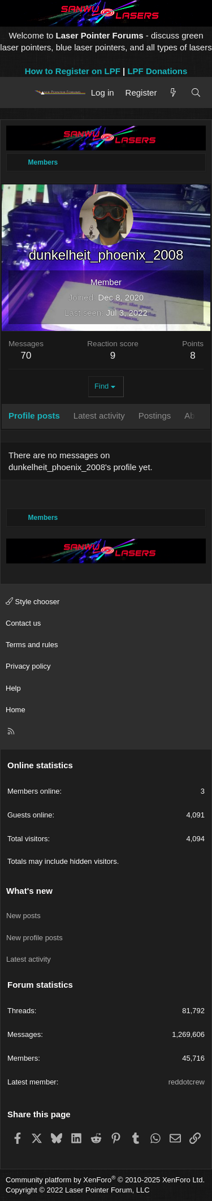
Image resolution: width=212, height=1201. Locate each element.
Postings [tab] (155, 415)
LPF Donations (157, 71)
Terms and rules (32, 644)
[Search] (196, 92)
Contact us (23, 623)
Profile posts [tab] (34, 415)
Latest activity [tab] (99, 415)
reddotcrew (186, 1082)
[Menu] (18, 92)
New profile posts (34, 937)
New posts (23, 915)
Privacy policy (28, 666)
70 (26, 355)
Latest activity (28, 959)
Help (13, 688)
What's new (29, 891)
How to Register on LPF (72, 71)
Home (15, 709)
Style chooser (32, 601)
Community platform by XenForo (105, 1180)
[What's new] (173, 92)
